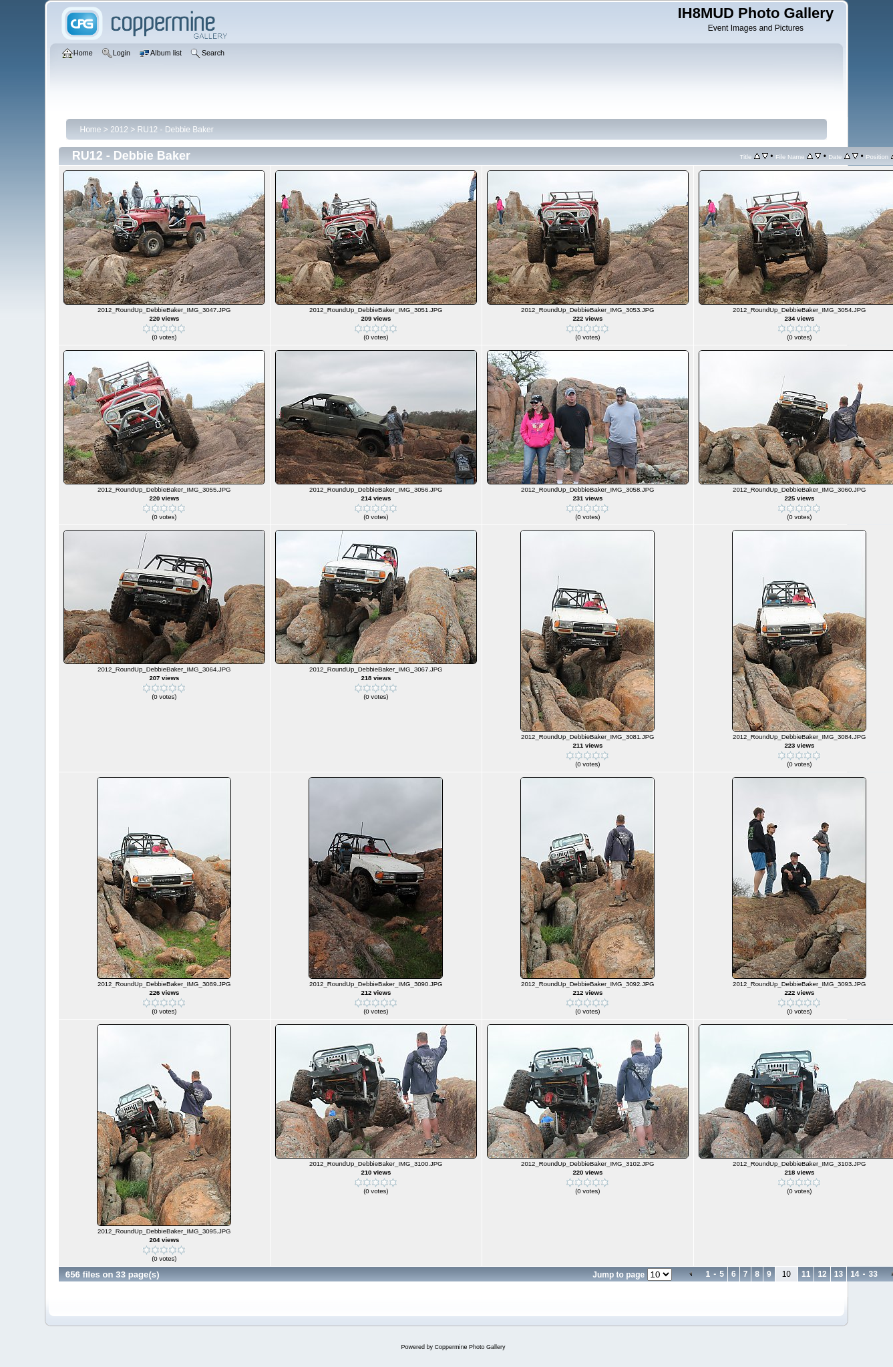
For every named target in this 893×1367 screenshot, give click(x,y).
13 (838, 1274)
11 (805, 1274)
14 (854, 1274)
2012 (119, 129)
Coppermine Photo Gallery (469, 1347)
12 (822, 1274)
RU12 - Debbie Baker (176, 129)
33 (872, 1274)
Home (90, 129)
